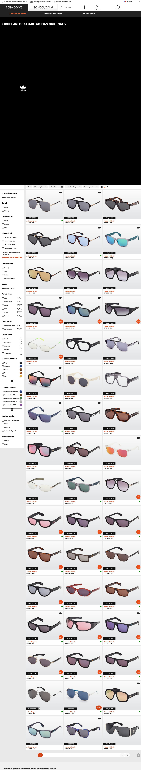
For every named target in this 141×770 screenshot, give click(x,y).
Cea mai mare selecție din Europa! (16, 2)
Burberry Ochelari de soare (81, 637)
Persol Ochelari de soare (11, 637)
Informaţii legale (33, 760)
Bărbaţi (5, 71)
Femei (5, 67)
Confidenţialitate (21, 760)
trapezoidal (12, 213)
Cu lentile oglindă (9, 291)
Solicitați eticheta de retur (56, 720)
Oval (12, 169)
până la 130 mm (10, 97)
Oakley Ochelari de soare (11, 635)
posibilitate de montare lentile (10, 282)
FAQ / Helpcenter (99, 715)
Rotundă (12, 206)
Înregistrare (97, 9)
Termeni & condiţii (8, 760)
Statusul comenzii (99, 723)
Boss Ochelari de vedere (79, 660)
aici (56, 687)
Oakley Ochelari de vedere (12, 655)
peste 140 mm (9, 108)
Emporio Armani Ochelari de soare (15, 642)
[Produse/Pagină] (73, 47)
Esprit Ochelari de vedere (80, 657)
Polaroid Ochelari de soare (81, 635)
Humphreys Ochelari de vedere (13, 660)
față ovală (12, 202)
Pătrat (12, 165)
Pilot (12, 158)
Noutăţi (5, 128)
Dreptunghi (12, 161)
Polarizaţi (6, 287)
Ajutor (95, 712)
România (129, 1)
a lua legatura (6, 720)
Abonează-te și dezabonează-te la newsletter (109, 718)
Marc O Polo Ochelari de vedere (14, 657)
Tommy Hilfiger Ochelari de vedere (83, 662)
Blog (95, 720)
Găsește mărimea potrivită (12, 118)
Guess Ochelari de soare (80, 640)
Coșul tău (118, 9)
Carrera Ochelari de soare (11, 640)
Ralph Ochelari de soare (80, 642)
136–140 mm (8, 104)
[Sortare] (91, 47)
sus (137, 760)
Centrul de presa (7, 715)
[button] (14, 7)
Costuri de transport (54, 718)
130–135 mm (8, 101)
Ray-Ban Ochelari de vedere (12, 652)
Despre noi (6, 712)
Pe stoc (5, 135)
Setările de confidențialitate (11, 718)
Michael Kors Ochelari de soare (82, 632)
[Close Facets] (12, 47)
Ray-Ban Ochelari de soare (12, 632)
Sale (4, 131)
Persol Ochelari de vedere (80, 655)
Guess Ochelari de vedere (80, 652)
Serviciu (51, 712)
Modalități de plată (54, 715)
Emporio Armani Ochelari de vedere (15, 662)
